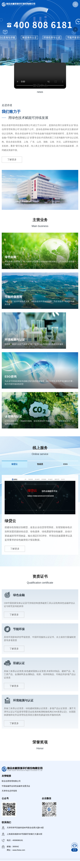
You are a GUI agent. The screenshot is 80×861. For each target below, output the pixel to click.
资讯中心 (40, 86)
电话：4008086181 (15, 840)
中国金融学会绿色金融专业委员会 (16, 786)
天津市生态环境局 (9, 791)
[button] (75, 29)
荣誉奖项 (40, 742)
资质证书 (40, 576)
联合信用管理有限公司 (11, 781)
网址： (16, 850)
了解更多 (12, 159)
